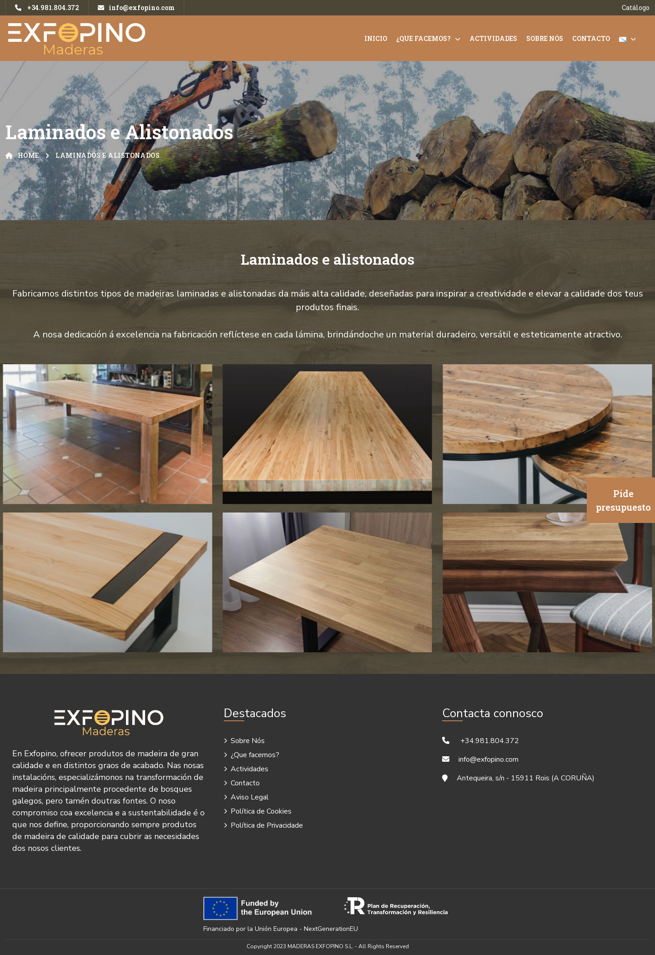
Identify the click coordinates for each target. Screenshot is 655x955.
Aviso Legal (250, 797)
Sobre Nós (544, 38)
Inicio (375, 38)
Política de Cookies (261, 811)
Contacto (591, 38)
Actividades (493, 38)
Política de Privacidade (267, 825)
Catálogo (636, 7)
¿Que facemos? (423, 38)
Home (22, 155)
